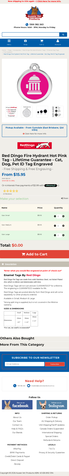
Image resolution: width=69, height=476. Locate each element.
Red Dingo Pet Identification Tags (34, 50)
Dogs (9, 50)
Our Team (17, 421)
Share (64, 198)
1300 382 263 (34, 24)
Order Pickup (52, 417)
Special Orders (51, 436)
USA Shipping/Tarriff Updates (52, 425)
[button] (34, 192)
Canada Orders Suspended (52, 429)
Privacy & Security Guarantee (52, 452)
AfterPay (17, 449)
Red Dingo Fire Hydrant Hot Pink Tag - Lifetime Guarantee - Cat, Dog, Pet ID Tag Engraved (34, 54)
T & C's (52, 449)
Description (11, 264)
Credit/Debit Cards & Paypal (17, 456)
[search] (63, 34)
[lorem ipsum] (30, 34)
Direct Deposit (17, 460)
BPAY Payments (17, 452)
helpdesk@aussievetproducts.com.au (40, 386)
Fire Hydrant (8, 52)
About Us (17, 417)
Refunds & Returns (51, 440)
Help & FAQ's (17, 429)
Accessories (17, 50)
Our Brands (17, 432)
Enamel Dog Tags (53, 50)
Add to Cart (34, 254)
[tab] (34, 264)
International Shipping (52, 432)
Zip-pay (17, 464)
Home (4, 50)
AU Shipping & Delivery (52, 421)
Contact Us (17, 425)
